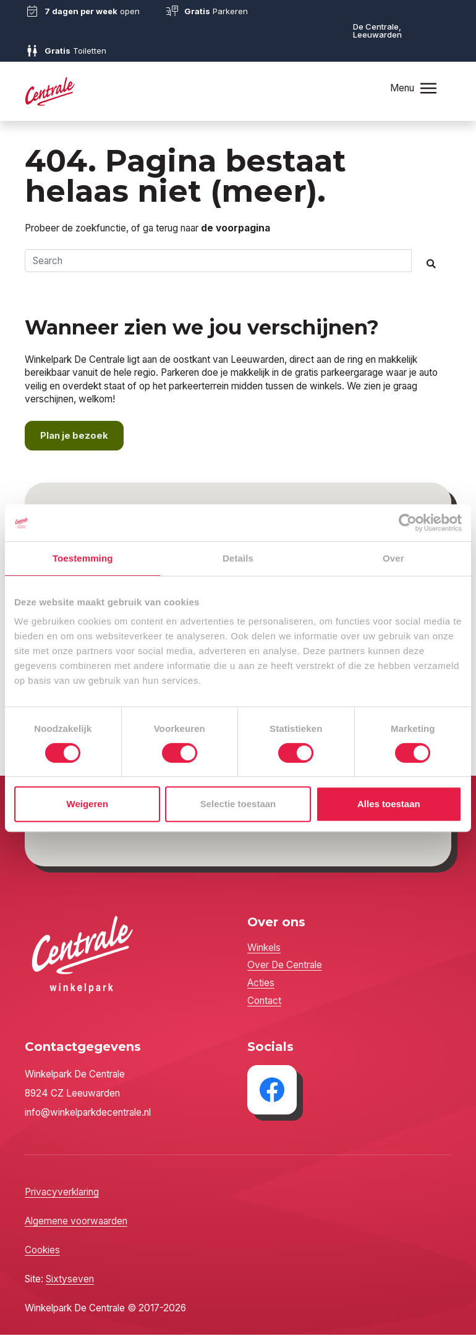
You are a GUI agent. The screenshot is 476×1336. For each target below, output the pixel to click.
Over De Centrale (284, 966)
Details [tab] (238, 558)
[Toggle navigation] (428, 88)
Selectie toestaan (238, 804)
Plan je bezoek (75, 436)
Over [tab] (393, 558)
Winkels (264, 949)
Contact (264, 1002)
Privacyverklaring (62, 1193)
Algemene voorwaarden (76, 1222)
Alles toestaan (388, 804)
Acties (260, 984)
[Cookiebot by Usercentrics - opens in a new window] (408, 522)
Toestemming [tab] (83, 558)
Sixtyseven (70, 1280)
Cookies (42, 1251)
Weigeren (87, 804)
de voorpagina (235, 228)
